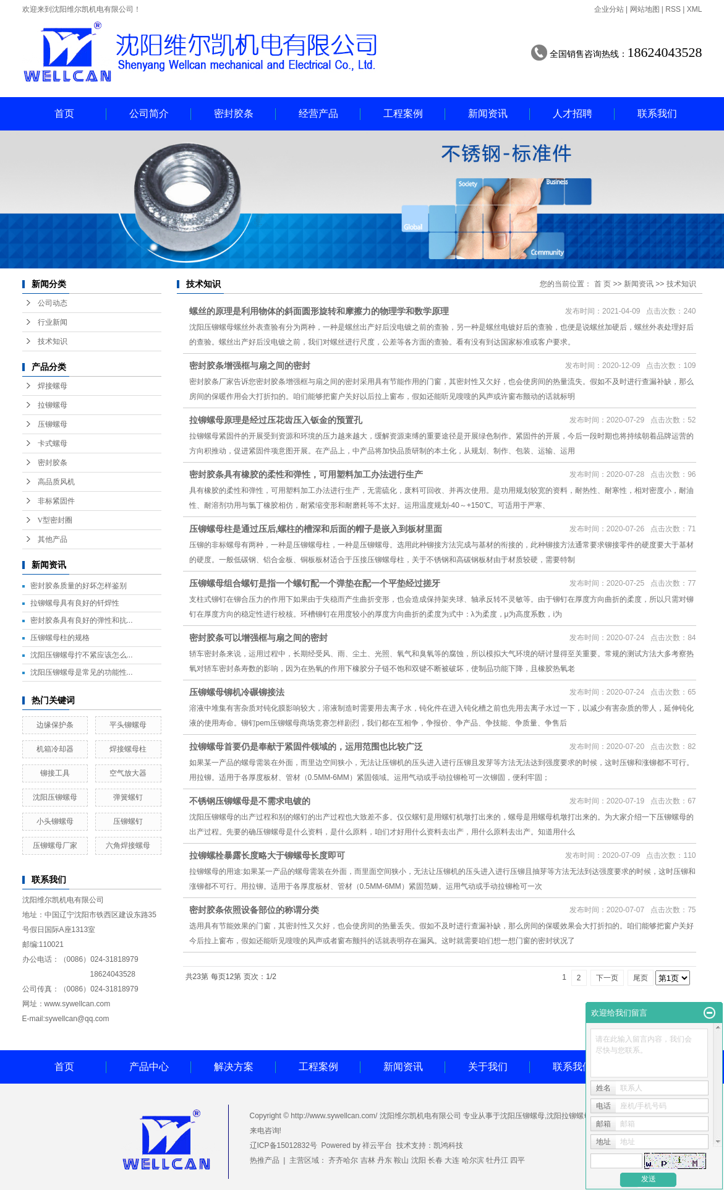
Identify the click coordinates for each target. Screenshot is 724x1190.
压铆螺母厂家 (55, 845)
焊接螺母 (52, 386)
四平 (517, 1160)
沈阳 (418, 1160)
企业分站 (609, 9)
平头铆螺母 (128, 725)
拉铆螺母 (52, 405)
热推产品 (264, 1160)
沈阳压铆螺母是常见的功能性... (81, 672)
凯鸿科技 (448, 1145)
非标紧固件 (56, 501)
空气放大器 (128, 773)
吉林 (367, 1160)
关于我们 (488, 1066)
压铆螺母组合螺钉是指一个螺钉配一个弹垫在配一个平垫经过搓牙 (314, 583)
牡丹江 (497, 1160)
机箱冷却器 (55, 749)
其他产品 (52, 539)
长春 (435, 1160)
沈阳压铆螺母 (55, 797)
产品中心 (149, 1066)
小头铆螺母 (55, 821)
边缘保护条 (55, 725)
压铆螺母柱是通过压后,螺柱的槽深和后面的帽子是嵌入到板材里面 (316, 529)
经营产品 (318, 113)
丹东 (384, 1160)
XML (694, 9)
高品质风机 (56, 481)
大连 (452, 1160)
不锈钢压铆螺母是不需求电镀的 (249, 801)
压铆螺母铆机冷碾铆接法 (236, 692)
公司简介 (149, 113)
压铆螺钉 (128, 821)
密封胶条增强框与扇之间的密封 (249, 365)
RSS (673, 9)
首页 (64, 113)
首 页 (602, 284)
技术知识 (52, 341)
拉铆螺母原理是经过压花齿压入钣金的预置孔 (275, 420)
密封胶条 (233, 113)
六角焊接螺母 (128, 845)
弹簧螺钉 (128, 797)
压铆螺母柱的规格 (60, 637)
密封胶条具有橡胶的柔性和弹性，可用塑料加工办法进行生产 (306, 474)
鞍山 (401, 1160)
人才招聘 (572, 113)
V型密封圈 (55, 520)
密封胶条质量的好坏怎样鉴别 (78, 585)
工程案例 (403, 113)
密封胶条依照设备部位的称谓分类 (254, 910)
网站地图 (645, 9)
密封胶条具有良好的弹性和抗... (81, 620)
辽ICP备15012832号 (283, 1145)
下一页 (607, 978)
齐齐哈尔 (343, 1160)
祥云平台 (377, 1145)
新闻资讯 (488, 113)
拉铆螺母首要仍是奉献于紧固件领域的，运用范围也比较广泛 (306, 746)
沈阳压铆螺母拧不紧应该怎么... (81, 655)
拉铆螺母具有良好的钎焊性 (74, 603)
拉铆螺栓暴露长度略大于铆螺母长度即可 (267, 855)
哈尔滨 (473, 1160)
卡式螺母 (52, 443)
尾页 (640, 978)
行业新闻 (52, 322)
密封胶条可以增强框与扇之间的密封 (258, 638)
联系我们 (657, 113)
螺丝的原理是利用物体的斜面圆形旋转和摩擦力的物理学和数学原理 (319, 311)
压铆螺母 (52, 424)
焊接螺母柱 (128, 749)
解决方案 (233, 1066)
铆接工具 (55, 773)
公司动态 (52, 303)
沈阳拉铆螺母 (569, 1115)
